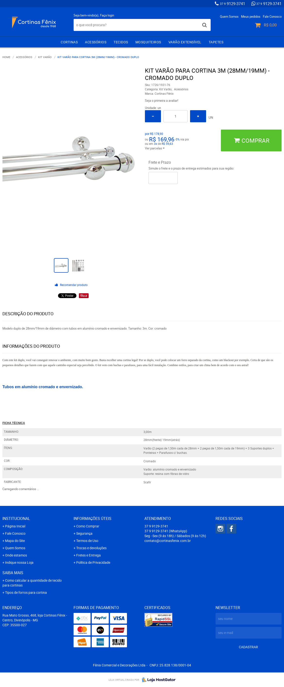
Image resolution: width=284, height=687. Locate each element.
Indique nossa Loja (19, 562)
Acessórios (95, 42)
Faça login (107, 15)
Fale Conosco (272, 16)
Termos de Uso (87, 540)
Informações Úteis (92, 518)
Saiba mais (12, 572)
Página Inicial (15, 526)
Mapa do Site (15, 540)
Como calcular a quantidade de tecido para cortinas (32, 582)
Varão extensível (184, 42)
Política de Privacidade (93, 562)
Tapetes (216, 42)
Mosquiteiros (148, 42)
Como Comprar (87, 526)
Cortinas (69, 42)
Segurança (84, 533)
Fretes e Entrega (88, 555)
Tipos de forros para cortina (26, 592)
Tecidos (121, 42)
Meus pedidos (250, 16)
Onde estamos (16, 555)
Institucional (16, 518)
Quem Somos (229, 16)
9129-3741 (232, 3)
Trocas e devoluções (91, 548)
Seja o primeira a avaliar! (161, 100)
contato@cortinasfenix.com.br (167, 540)
